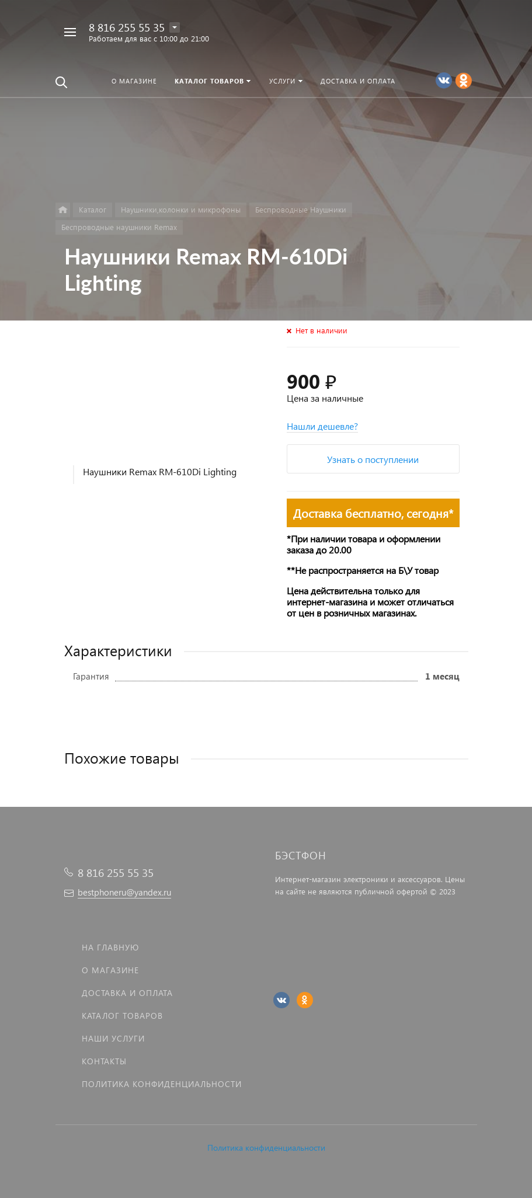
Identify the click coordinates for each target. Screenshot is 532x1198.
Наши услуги (113, 1038)
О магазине (110, 970)
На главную (110, 947)
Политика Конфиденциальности (162, 1083)
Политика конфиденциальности (266, 1147)
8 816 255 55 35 (127, 27)
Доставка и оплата (127, 992)
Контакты (104, 1061)
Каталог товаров (122, 1015)
